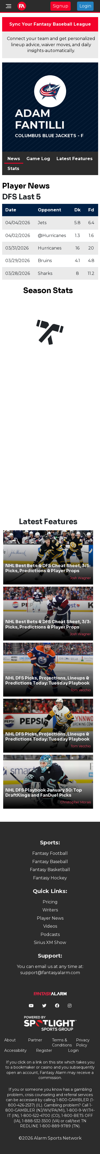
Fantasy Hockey (50, 877)
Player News (50, 918)
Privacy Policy (83, 1043)
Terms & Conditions (62, 1043)
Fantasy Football (50, 853)
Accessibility (15, 1050)
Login (85, 6)
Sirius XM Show (50, 942)
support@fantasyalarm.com (50, 972)
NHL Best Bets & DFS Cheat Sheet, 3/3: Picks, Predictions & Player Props (48, 624)
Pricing (50, 901)
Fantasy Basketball (50, 869)
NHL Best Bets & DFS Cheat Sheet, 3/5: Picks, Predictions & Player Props (47, 568)
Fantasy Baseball (50, 861)
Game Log (38, 158)
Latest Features (75, 158)
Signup (60, 6)
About (10, 1040)
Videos (50, 926)
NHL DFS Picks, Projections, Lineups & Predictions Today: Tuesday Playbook (47, 680)
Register (44, 1050)
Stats (13, 168)
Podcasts (50, 934)
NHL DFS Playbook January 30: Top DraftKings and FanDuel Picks (43, 792)
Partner (35, 1040)
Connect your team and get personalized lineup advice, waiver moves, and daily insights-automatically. (51, 44)
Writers (50, 909)
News (13, 158)
